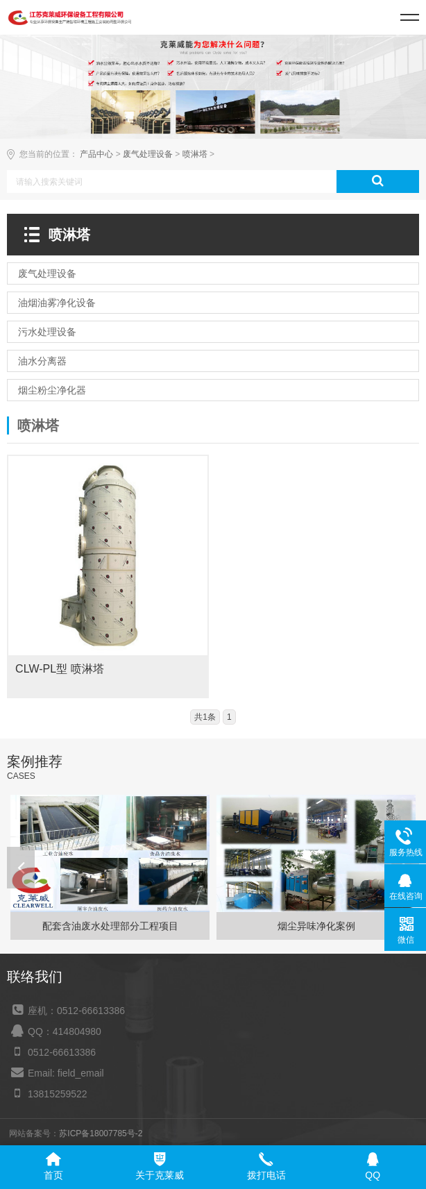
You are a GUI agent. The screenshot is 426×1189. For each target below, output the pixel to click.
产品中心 (96, 154)
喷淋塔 (194, 154)
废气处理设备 (148, 154)
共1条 (205, 717)
